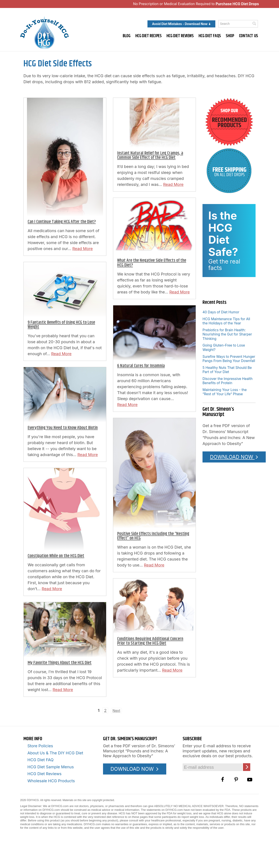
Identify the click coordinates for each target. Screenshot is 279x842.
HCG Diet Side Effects (57, 64)
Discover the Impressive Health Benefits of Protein (228, 381)
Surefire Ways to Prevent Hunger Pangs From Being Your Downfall (229, 359)
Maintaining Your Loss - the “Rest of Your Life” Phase (225, 392)
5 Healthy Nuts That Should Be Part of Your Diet (227, 370)
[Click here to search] (254, 23)
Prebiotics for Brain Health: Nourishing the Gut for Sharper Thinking (227, 334)
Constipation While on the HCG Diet (56, 556)
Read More (82, 248)
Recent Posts (214, 302)
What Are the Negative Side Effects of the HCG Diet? (151, 262)
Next (116, 711)
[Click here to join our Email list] (246, 767)
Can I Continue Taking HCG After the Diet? (62, 221)
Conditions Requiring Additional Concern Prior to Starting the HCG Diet (150, 641)
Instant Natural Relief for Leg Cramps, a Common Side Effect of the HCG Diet (150, 155)
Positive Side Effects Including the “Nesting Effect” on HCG (153, 536)
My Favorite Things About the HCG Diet (60, 662)
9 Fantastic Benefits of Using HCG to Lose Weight (61, 324)
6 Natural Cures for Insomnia (141, 365)
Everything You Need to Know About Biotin (63, 427)
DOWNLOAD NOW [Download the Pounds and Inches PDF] (234, 457)
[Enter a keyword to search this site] (238, 24)
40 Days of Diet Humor (221, 312)
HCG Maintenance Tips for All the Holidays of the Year (226, 321)
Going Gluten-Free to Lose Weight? (224, 347)
